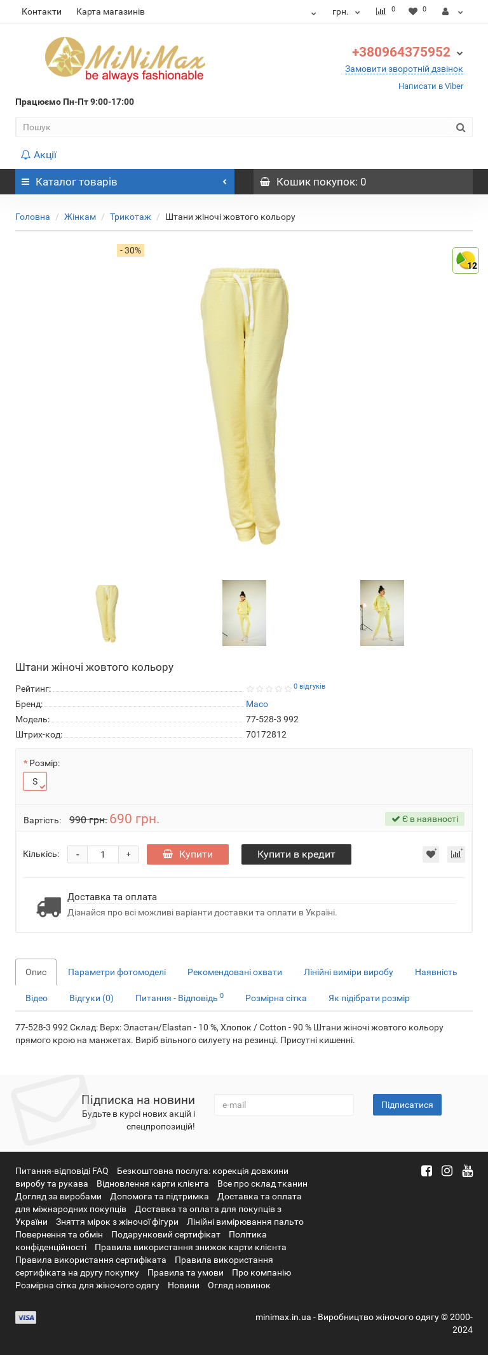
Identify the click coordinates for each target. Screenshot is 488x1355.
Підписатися (407, 1105)
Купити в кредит (296, 854)
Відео (36, 998)
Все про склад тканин (262, 1183)
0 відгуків (309, 686)
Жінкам (80, 217)
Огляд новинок (239, 1285)
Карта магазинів (110, 11)
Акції (38, 155)
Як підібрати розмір (369, 998)
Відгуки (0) (91, 998)
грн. (347, 11)
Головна (32, 217)
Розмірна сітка (276, 998)
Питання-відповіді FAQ (62, 1171)
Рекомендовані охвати (234, 972)
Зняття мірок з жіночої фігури (117, 1222)
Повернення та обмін (59, 1234)
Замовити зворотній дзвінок (404, 69)
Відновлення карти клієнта (153, 1183)
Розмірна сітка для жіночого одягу (87, 1285)
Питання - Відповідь (179, 997)
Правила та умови (185, 1272)
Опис (35, 972)
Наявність (436, 972)
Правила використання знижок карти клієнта (191, 1247)
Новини (184, 1285)
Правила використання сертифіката (90, 1260)
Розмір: (44, 763)
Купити (188, 854)
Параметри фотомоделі (117, 972)
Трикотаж (130, 217)
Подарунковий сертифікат (165, 1234)
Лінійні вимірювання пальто (245, 1222)
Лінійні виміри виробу (348, 972)
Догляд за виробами (58, 1196)
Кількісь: (41, 854)
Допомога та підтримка (159, 1196)
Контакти (42, 11)
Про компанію (261, 1272)
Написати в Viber (430, 86)
